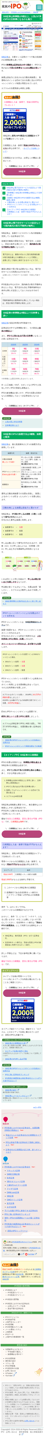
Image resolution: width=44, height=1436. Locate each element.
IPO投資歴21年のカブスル (22, 1242)
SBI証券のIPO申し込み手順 (16, 1059)
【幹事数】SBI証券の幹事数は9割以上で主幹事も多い (24, 194)
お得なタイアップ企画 (16, 1306)
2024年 (37, 344)
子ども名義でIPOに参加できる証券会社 (21, 1211)
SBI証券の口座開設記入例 (15, 1043)
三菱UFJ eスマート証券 (17, 1185)
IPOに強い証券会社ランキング (17, 1075)
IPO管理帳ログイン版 (13, 1327)
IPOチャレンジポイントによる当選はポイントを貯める (24, 205)
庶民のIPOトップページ (17, 1231)
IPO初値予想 (10, 1320)
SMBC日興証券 (13, 1174)
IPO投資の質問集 (12, 1299)
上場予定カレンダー (13, 1322)
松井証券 (10, 1178)
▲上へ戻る (37, 1107)
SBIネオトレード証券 (16, 1182)
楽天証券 (10, 1203)
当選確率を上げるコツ (14, 1349)
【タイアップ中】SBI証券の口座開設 (21, 209)
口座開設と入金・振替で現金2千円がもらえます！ (24, 213)
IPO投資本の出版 (12, 1368)
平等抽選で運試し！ (15, 1352)
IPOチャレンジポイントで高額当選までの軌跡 (23, 746)
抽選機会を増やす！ (15, 1354)
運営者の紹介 (10, 1361)
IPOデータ (9, 1334)
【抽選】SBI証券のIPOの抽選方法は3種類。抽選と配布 (23, 199)
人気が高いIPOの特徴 (13, 422)
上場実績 (8, 1332)
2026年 (13, 344)
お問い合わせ (10, 1371)
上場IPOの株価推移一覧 (14, 1337)
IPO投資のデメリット (16, 1295)
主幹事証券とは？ (12, 425)
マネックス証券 (13, 1171)
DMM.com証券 (13, 1192)
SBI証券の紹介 (11, 1090)
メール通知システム (13, 1329)
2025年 (25, 344)
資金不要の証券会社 (15, 1308)
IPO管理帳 (9, 1324)
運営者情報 (23, 1432)
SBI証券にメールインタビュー (17, 1096)
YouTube (31, 1254)
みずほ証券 (11, 1207)
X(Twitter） (9, 1373)
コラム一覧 (9, 1363)
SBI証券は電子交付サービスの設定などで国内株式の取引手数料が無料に (23, 189)
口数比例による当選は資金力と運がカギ (23, 202)
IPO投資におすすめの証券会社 (17, 1167)
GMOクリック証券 (15, 1200)
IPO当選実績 (10, 1358)
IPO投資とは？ (11, 1290)
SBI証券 (4, 57)
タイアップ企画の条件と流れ (16, 1051)
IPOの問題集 (10, 1366)
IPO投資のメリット (15, 1293)
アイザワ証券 (12, 1189)
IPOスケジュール (12, 1317)
